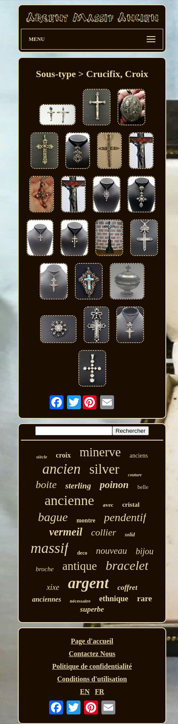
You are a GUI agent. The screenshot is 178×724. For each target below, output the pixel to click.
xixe (53, 587)
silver (104, 469)
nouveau (111, 551)
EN (85, 691)
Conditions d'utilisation (92, 679)
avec (108, 505)
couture (135, 474)
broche (45, 569)
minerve (100, 452)
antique (79, 565)
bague (52, 517)
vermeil (65, 532)
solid (130, 535)
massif (49, 548)
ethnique (113, 598)
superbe (92, 609)
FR (99, 691)
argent (88, 583)
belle (143, 487)
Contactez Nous (92, 653)
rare (144, 598)
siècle (41, 456)
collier (103, 532)
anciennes (46, 599)
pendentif (125, 517)
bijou (145, 551)
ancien (61, 469)
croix (63, 455)
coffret (128, 587)
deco (82, 553)
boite (46, 484)
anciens (139, 455)
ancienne (69, 500)
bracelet (127, 565)
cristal (131, 504)
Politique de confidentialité (92, 666)
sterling (78, 485)
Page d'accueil (92, 641)
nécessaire (80, 600)
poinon (114, 484)
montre (86, 520)
